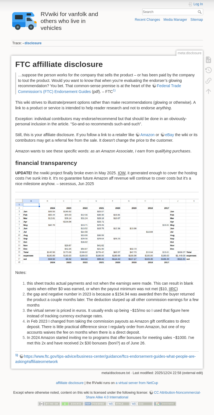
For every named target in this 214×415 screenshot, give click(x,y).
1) (114, 90)
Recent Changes (147, 20)
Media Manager (175, 20)
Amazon (147, 135)
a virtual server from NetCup (137, 383)
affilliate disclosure (70, 383)
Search (200, 12)
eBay (169, 135)
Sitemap (196, 20)
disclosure (33, 43)
